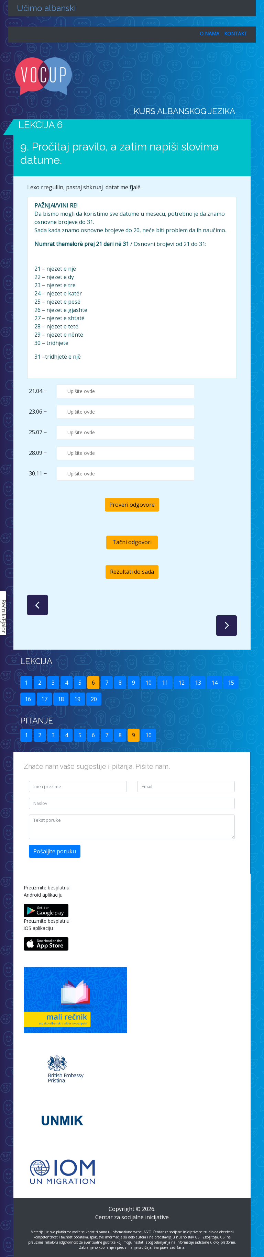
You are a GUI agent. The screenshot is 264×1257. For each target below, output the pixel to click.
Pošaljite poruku (54, 851)
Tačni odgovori (132, 542)
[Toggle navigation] (246, 76)
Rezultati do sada (132, 571)
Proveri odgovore (132, 504)
